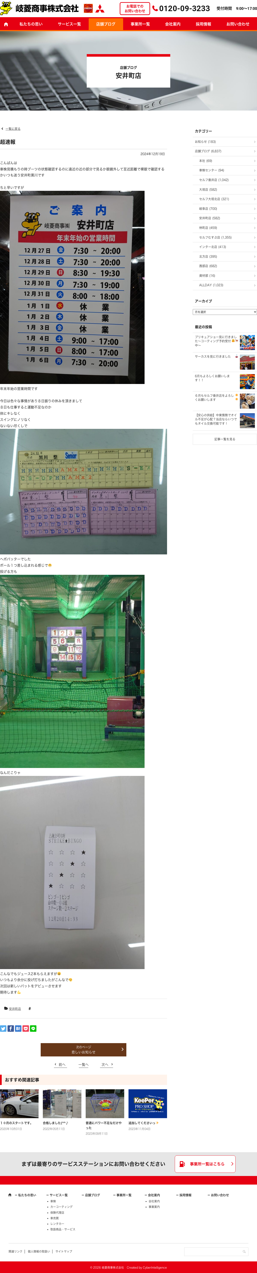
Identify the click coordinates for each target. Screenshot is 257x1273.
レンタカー (57, 1223)
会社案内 (173, 24)
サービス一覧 (59, 1195)
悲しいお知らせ (84, 1052)
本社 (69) (205, 160)
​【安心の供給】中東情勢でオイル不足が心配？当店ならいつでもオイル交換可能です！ (216, 419)
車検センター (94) (211, 170)
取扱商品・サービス (62, 1229)
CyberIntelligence (155, 1267)
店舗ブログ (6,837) (208, 151)
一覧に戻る (13, 128)
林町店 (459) (208, 227)
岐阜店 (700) (208, 208)
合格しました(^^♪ (56, 1122)
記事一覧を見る (224, 439)
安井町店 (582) (209, 218)
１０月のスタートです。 (16, 1122)
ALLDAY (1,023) (211, 285)
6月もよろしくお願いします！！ (212, 378)
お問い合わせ (220, 1195)
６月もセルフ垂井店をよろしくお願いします (216, 397)
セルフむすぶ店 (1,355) (215, 237)
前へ (62, 1064)
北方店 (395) (208, 256)
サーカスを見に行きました (216, 356)
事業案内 (154, 1206)
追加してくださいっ (143, 1122)
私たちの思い (31, 24)
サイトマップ (63, 1251)
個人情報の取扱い (39, 1251)
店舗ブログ (105, 24)
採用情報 (203, 24)
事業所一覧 (140, 24)
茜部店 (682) (208, 265)
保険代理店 (57, 1212)
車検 (53, 1201)
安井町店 (15, 1008)
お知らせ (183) (205, 141)
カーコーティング (61, 1206)
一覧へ (83, 1064)
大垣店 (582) (208, 189)
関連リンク (15, 1251)
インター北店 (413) (212, 246)
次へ (105, 1064)
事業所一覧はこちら (207, 1164)
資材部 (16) (207, 275)
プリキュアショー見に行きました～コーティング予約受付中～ (216, 341)
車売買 (54, 1218)
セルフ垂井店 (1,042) (214, 179)
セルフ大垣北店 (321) (214, 198)
